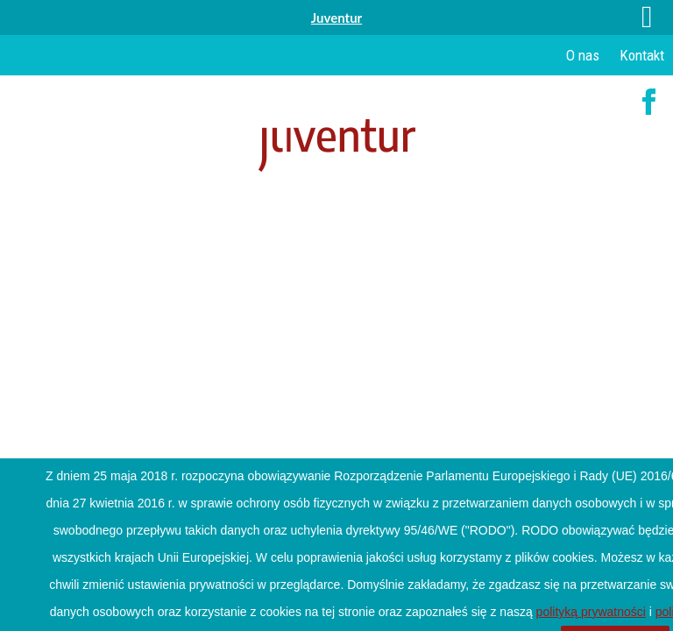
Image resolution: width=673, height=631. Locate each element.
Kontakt (642, 55)
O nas (582, 55)
